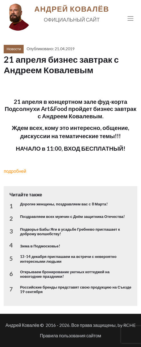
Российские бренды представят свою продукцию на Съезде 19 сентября (75, 289)
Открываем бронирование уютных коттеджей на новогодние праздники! (64, 274)
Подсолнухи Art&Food (36, 108)
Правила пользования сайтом (70, 335)
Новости (14, 49)
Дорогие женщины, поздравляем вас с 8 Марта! (63, 204)
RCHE (129, 325)
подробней (15, 171)
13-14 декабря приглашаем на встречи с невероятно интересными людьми (68, 258)
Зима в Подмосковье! (40, 246)
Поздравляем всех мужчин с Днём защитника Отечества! (72, 216)
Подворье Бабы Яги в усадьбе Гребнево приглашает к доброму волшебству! (70, 231)
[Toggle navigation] (130, 18)
